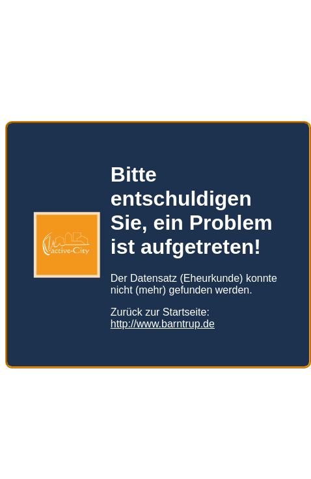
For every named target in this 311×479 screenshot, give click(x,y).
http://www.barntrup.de (163, 323)
